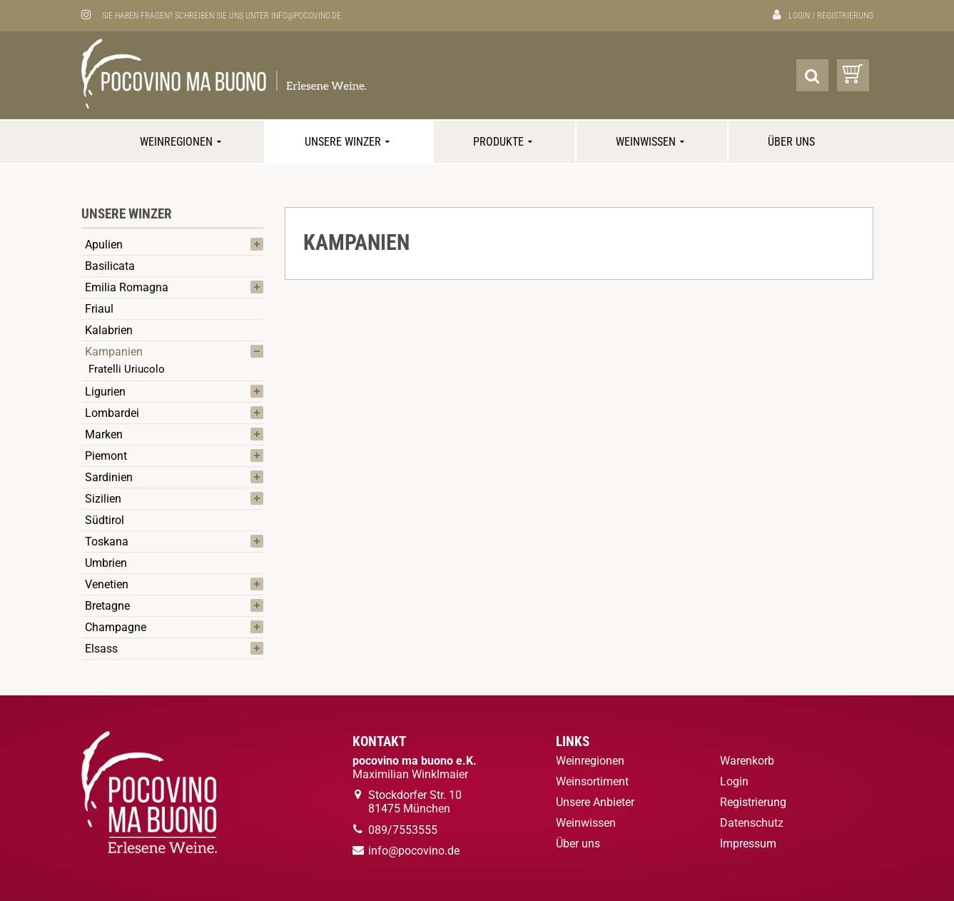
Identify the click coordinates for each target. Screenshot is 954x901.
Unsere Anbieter (595, 802)
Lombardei (112, 413)
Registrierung (845, 16)
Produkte (504, 142)
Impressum (748, 843)
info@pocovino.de (306, 16)
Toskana (106, 541)
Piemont (106, 456)
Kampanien (114, 351)
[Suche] (812, 75)
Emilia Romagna (126, 287)
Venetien (106, 584)
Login (799, 16)
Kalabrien (109, 330)
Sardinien (109, 477)
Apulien (104, 244)
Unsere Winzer (349, 142)
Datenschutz (751, 823)
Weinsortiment (592, 781)
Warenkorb (747, 760)
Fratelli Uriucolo (126, 369)
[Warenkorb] (853, 75)
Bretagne (107, 606)
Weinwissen (652, 142)
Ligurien (105, 391)
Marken (104, 434)
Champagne (115, 627)
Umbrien (106, 563)
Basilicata (110, 266)
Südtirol (104, 520)
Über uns (791, 142)
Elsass (101, 648)
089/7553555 (402, 830)
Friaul (99, 309)
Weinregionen (182, 142)
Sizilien (103, 498)
